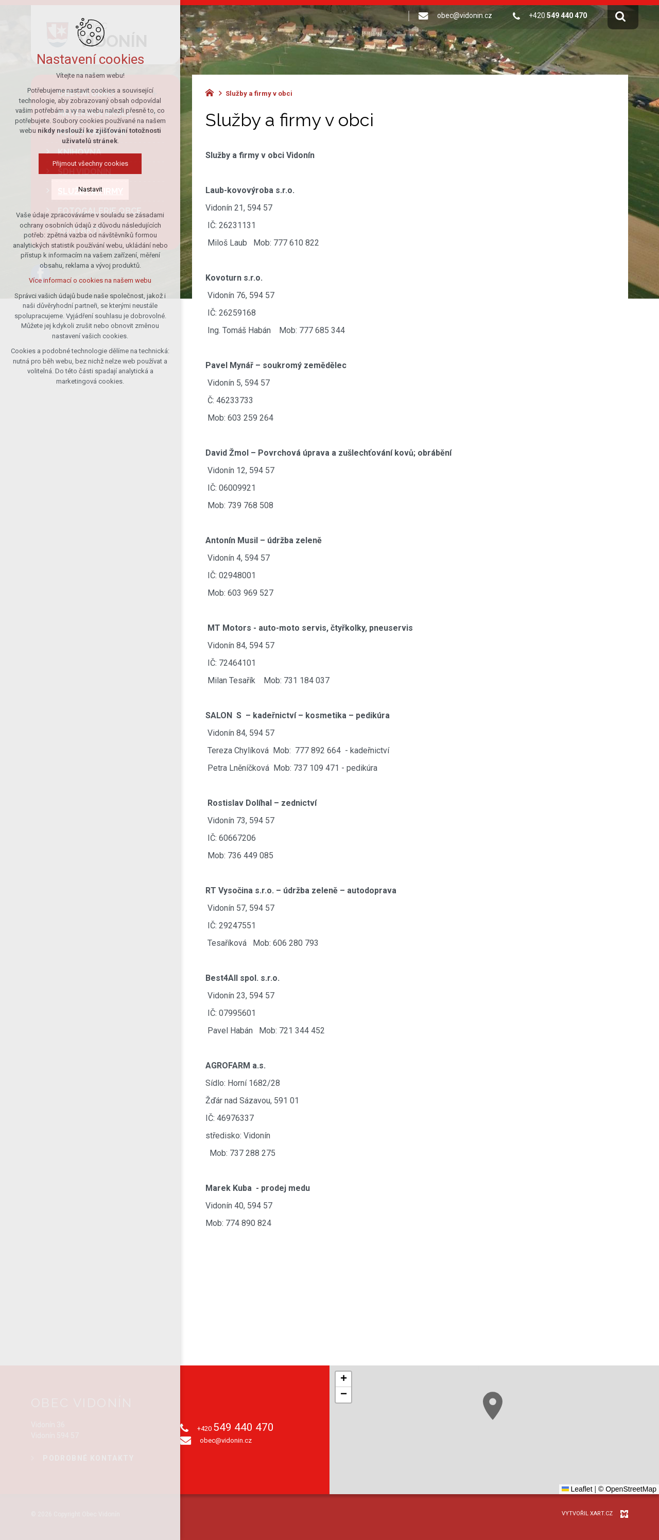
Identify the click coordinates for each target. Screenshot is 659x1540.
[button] (343, 1379)
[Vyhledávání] (620, 16)
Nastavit (68, 189)
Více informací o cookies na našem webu (68, 280)
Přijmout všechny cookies (68, 163)
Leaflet (577, 1489)
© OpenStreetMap (627, 1489)
